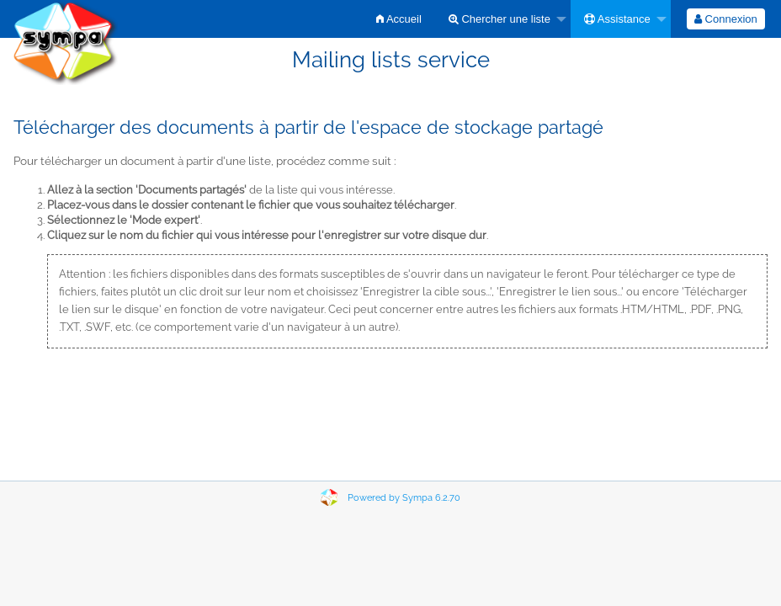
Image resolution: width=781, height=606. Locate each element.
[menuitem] (399, 19)
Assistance (617, 19)
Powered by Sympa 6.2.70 (404, 497)
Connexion (725, 19)
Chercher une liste (499, 19)
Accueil (399, 19)
